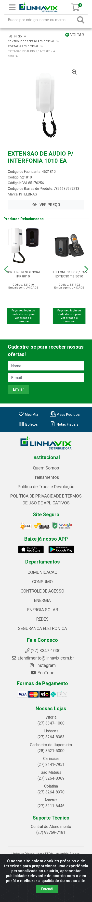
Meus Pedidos (65, 415)
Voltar (74, 34)
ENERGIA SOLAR (42, 609)
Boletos (28, 424)
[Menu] (12, 7)
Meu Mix (28, 415)
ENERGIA (42, 600)
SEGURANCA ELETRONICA (42, 628)
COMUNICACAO (42, 572)
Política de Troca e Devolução (46, 486)
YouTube (42, 672)
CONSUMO (42, 581)
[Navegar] (5, 269)
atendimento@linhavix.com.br (42, 658)
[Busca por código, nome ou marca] (40, 20)
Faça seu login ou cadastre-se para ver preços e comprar (23, 316)
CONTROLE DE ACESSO (42, 591)
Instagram (42, 665)
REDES (42, 619)
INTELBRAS (28, 194)
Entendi (47, 889)
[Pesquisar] (82, 20)
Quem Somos (46, 468)
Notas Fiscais (64, 424)
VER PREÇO (46, 204)
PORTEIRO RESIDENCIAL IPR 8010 (23, 274)
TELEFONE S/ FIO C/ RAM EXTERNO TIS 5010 (69, 274)
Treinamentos (46, 477)
